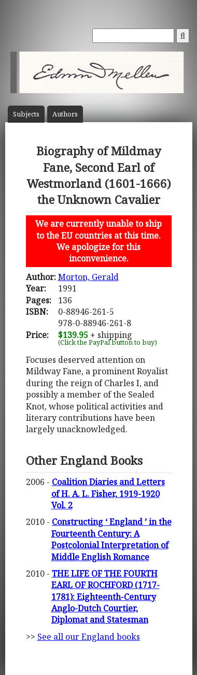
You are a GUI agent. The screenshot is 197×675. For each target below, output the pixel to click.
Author (65, 114)
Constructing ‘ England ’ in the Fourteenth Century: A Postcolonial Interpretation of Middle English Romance (111, 539)
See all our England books (88, 636)
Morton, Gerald (88, 277)
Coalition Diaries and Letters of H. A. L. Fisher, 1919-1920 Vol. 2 (108, 493)
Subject (26, 114)
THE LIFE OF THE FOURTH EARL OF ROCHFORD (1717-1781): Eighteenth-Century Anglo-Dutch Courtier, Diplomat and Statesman (105, 597)
